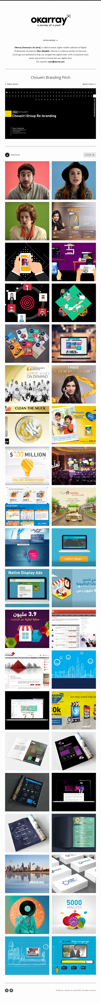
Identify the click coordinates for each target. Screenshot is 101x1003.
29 (88, 92)
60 (91, 96)
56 (80, 96)
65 (47, 99)
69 (59, 99)
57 (82, 96)
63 (42, 99)
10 (33, 92)
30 (91, 92)
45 (47, 96)
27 (82, 92)
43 (42, 96)
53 (71, 96)
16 (50, 92)
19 (59, 92)
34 (15, 96)
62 (39, 99)
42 (39, 96)
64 (44, 99)
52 (68, 96)
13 (42, 92)
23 (71, 92)
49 (59, 96)
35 (18, 96)
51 (65, 96)
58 (85, 96)
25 (77, 92)
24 (74, 92)
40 (33, 96)
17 (53, 92)
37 (24, 96)
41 (36, 96)
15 (47, 92)
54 (74, 96)
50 (62, 96)
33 (12, 96)
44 (44, 96)
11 (36, 92)
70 (62, 99)
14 (44, 92)
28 (85, 92)
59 (88, 96)
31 (6, 96)
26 (80, 92)
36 (21, 96)
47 (53, 96)
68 (56, 99)
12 (39, 92)
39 (30, 96)
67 (53, 99)
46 (50, 96)
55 (77, 96)
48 (56, 96)
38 (27, 96)
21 (65, 92)
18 (56, 92)
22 (68, 92)
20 (62, 92)
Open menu (49, 40)
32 (9, 96)
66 (50, 99)
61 (36, 99)
